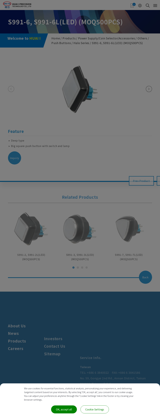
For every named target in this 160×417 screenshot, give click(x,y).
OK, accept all (64, 409)
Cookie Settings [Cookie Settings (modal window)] (94, 409)
